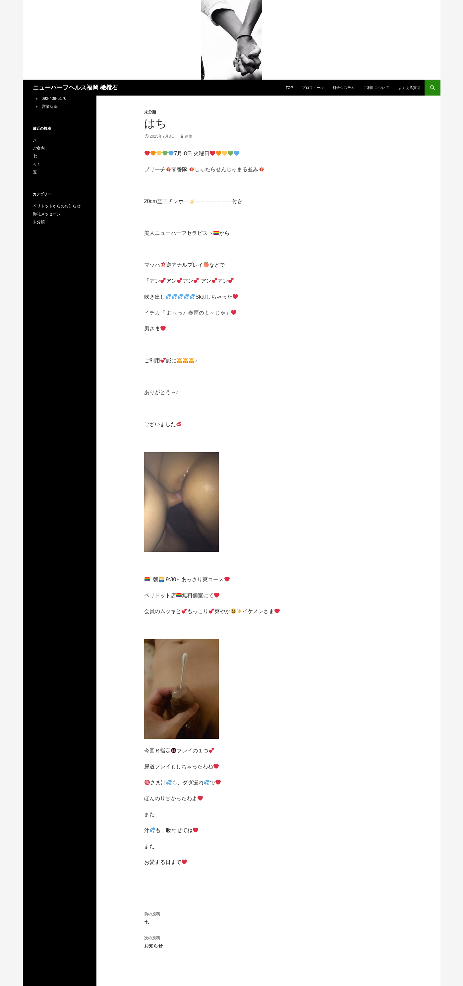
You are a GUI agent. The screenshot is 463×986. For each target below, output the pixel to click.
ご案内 (39, 148)
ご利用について (376, 88)
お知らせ (268, 941)
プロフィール (313, 88)
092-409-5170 (54, 98)
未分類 (150, 112)
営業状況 (50, 106)
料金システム (344, 88)
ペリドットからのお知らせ (57, 206)
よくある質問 (409, 88)
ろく (37, 164)
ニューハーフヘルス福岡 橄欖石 (75, 87)
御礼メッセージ (47, 214)
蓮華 (189, 136)
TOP (289, 88)
